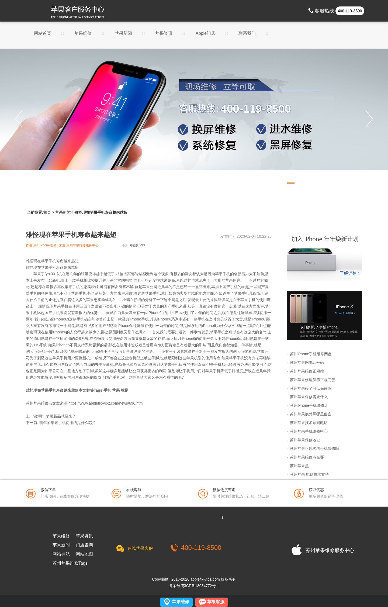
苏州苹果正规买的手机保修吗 (314, 448)
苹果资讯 (163, 33)
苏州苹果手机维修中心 (309, 431)
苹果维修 (83, 33)
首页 (47, 212)
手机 (107, 390)
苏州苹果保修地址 (305, 440)
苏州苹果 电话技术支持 (309, 474)
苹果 (116, 390)
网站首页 (42, 33)
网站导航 (61, 554)
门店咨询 (84, 545)
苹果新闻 (123, 33)
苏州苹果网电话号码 (307, 362)
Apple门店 (205, 35)
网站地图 (84, 554)
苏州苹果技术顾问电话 (309, 422)
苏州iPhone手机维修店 (309, 405)
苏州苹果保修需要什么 (309, 397)
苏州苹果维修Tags (70, 563)
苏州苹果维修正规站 (307, 371)
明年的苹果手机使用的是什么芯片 (67, 422)
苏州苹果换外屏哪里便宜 (310, 414)
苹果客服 (215, 601)
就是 (124, 390)
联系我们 (247, 33)
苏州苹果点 (299, 466)
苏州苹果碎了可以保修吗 (310, 388)
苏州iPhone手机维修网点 (311, 354)
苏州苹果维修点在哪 (307, 457)
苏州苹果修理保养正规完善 (312, 380)
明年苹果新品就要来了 (57, 416)
